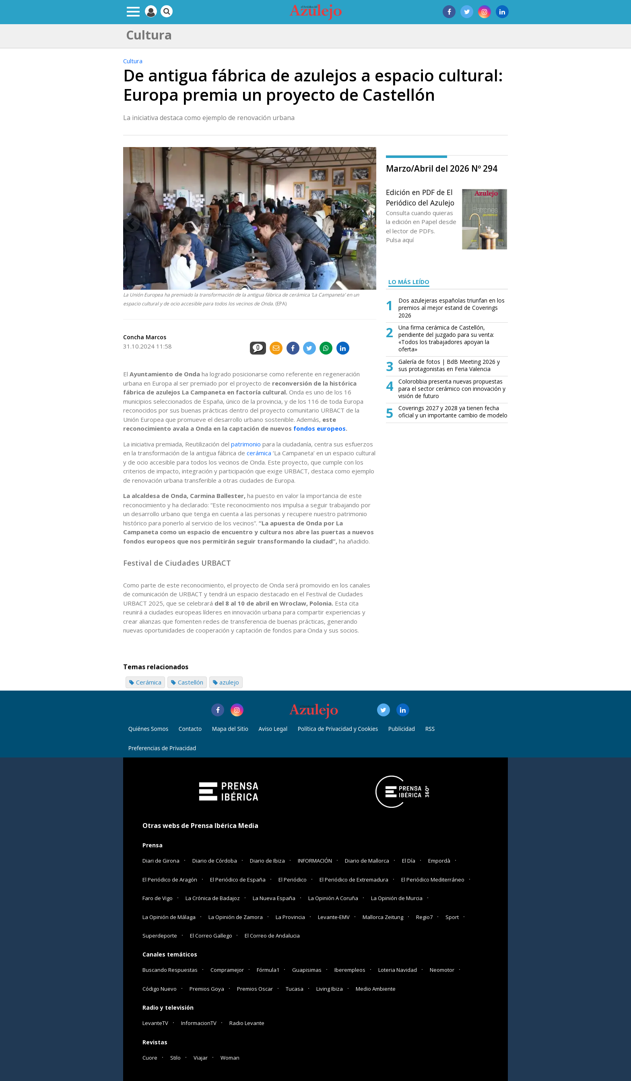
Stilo (175, 1057)
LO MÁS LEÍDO (408, 282)
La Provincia (290, 917)
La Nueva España (274, 898)
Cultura (132, 61)
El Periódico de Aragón (169, 879)
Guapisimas (307, 969)
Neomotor (442, 969)
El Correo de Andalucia (272, 935)
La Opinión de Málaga (169, 917)
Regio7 (424, 917)
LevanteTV (155, 1023)
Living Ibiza (329, 988)
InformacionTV (199, 1023)
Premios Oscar (255, 988)
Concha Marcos (144, 337)
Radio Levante (246, 1023)
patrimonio (246, 444)
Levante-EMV (334, 917)
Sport (452, 917)
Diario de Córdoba (214, 860)
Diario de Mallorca (367, 860)
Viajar (201, 1057)
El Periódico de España (238, 879)
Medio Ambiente (376, 988)
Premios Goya (207, 988)
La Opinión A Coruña (333, 898)
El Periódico (292, 879)
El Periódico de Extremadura (354, 879)
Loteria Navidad (397, 969)
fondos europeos (319, 428)
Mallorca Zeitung (383, 917)
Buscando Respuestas (170, 969)
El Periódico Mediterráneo (432, 879)
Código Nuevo (159, 988)
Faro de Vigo (157, 898)
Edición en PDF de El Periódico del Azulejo (420, 197)
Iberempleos (349, 969)
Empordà (439, 860)
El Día (408, 860)
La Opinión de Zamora (235, 917)
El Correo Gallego (211, 935)
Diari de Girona (160, 860)
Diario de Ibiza (267, 860)
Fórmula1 (268, 969)
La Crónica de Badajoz (213, 898)
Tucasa (294, 988)
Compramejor (227, 969)
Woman (230, 1057)
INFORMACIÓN (315, 860)
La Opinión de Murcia (397, 898)
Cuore (149, 1057)
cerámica (259, 453)
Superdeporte (159, 935)
